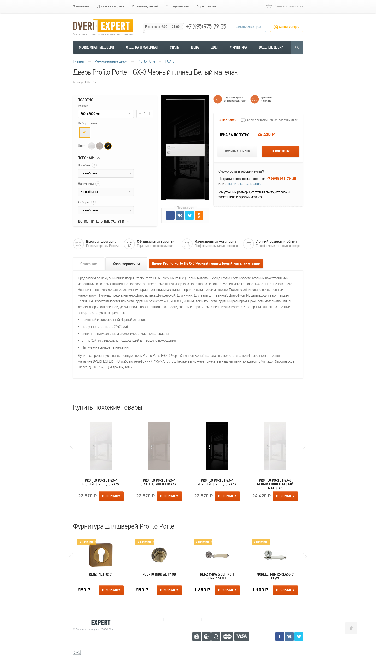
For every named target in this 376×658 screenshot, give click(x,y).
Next (305, 445)
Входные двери (271, 47)
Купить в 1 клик (237, 151)
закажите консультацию (243, 183)
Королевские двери (93, 622)
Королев (182, 620)
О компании (81, 6)
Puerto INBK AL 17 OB (159, 574)
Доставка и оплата (110, 6)
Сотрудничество (177, 6)
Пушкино (221, 620)
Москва (298, 620)
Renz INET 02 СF (101, 574)
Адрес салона (206, 6)
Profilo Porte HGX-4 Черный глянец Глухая (217, 482)
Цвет (214, 47)
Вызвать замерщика (248, 27)
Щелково (260, 620)
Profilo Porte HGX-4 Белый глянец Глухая (100, 482)
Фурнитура (238, 47)
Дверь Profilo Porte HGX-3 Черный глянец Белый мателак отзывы (206, 263)
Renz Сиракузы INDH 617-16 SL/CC (217, 576)
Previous (71, 445)
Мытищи (144, 620)
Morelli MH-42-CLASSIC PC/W (275, 576)
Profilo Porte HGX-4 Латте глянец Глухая (159, 482)
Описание (88, 263)
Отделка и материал (142, 47)
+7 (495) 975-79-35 (206, 26)
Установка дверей (145, 6)
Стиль (174, 47)
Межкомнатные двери (96, 47)
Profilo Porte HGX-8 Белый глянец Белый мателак (275, 484)
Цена (195, 47)
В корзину (281, 151)
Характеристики (126, 263)
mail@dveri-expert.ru (97, 652)
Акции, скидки (289, 27)
